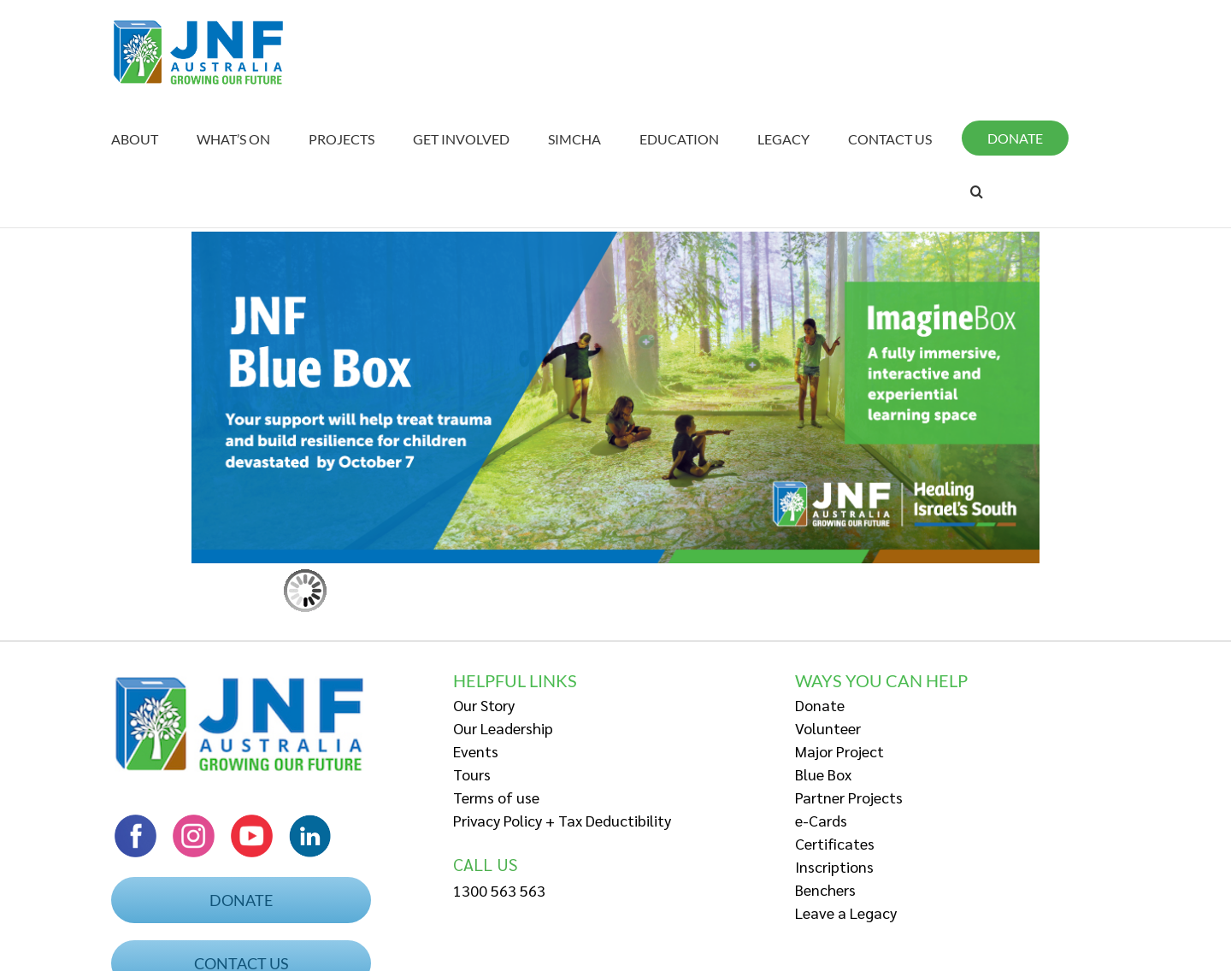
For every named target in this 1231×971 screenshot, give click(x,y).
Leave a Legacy (846, 912)
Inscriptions (834, 866)
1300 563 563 (499, 890)
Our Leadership (503, 728)
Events (475, 751)
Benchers (825, 889)
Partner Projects (849, 797)
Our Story (484, 705)
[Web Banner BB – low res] (615, 237)
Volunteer (828, 728)
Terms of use (496, 797)
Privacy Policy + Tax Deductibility (562, 820)
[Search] (977, 191)
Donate (820, 705)
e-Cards (821, 820)
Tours (472, 774)
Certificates (835, 843)
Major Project (839, 751)
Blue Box (823, 774)
